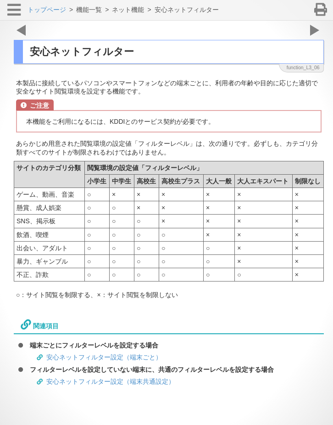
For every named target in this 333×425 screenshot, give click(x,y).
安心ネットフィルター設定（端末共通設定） (110, 381)
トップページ (47, 9)
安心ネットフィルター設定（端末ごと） (104, 357)
